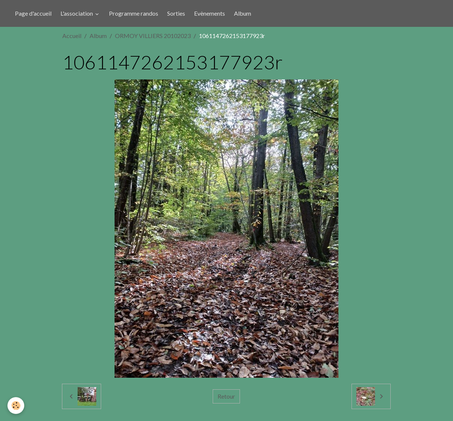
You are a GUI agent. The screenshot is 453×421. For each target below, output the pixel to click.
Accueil (71, 35)
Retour (226, 396)
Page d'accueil (33, 13)
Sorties (176, 13)
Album (242, 13)
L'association (77, 13)
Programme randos (133, 13)
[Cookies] (15, 405)
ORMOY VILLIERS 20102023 (153, 35)
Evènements (209, 13)
